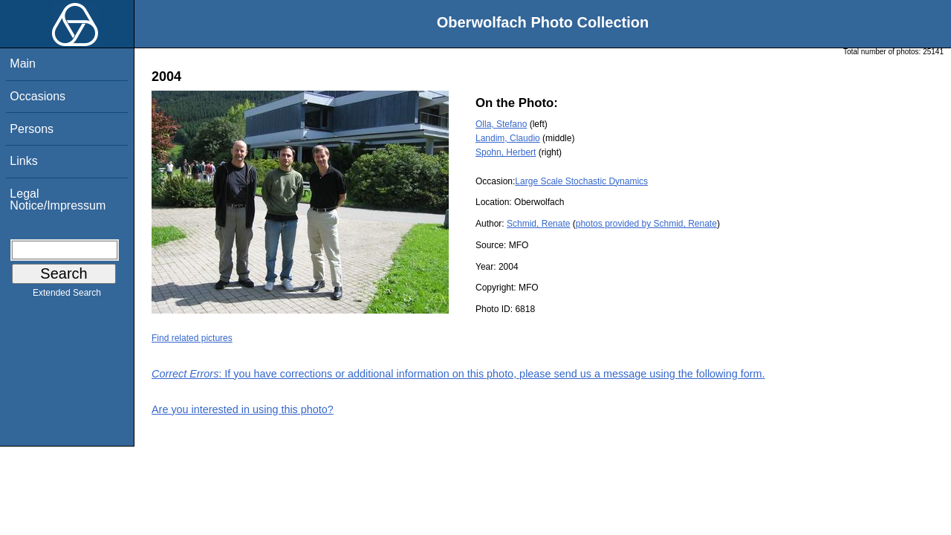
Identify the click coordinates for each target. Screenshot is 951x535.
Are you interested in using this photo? (243, 409)
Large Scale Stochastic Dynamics (581, 181)
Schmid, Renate (538, 223)
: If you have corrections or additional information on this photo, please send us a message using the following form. (458, 374)
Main (23, 63)
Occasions (37, 96)
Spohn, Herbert (506, 152)
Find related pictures (192, 338)
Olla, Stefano (501, 124)
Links (23, 161)
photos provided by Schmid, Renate (646, 223)
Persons (31, 129)
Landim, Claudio (508, 138)
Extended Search (67, 295)
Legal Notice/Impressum (58, 199)
